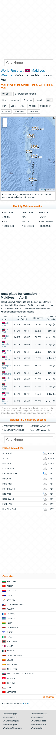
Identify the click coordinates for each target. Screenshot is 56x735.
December (46, 226)
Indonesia (12, 627)
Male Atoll (7, 484)
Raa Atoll (5, 394)
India (9, 623)
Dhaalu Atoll (5, 345)
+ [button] (5, 120)
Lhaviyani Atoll (9, 473)
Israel (10, 632)
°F (27, 703)
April (7, 217)
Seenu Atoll (5, 402)
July (6, 221)
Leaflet (42, 190)
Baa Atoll (5, 337)
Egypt (10, 609)
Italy (9, 637)
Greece (11, 618)
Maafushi (6, 374)
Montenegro (14, 655)
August (26, 221)
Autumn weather (41, 430)
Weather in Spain (10, 724)
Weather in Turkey (10, 717)
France (11, 614)
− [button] (5, 125)
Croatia (11, 591)
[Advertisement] (28, 29)
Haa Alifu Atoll (6, 358)
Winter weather (13, 426)
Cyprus (11, 600)
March (44, 212)
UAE (9, 687)
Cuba (10, 595)
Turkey (11, 683)
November (28, 226)
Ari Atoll (5, 330)
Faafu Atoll (7, 504)
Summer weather (14, 430)
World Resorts (11, 70)
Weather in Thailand (39, 714)
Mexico (11, 651)
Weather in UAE (37, 717)
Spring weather (41, 426)
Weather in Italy (37, 728)
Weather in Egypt (10, 714)
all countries (48, 697)
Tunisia (11, 678)
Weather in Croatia (38, 724)
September (46, 221)
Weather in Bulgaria (11, 721)
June (43, 217)
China (10, 586)
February (27, 212)
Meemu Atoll (5, 387)
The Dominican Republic (20, 674)
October (9, 226)
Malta (10, 646)
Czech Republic (15, 604)
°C (23, 703)
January (8, 212)
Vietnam (11, 692)
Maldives (12, 641)
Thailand (12, 669)
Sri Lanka (12, 664)
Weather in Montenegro (12, 728)
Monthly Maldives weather (28, 206)
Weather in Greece (38, 721)
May (24, 217)
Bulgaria (12, 581)
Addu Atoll (7, 453)
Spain (10, 660)
